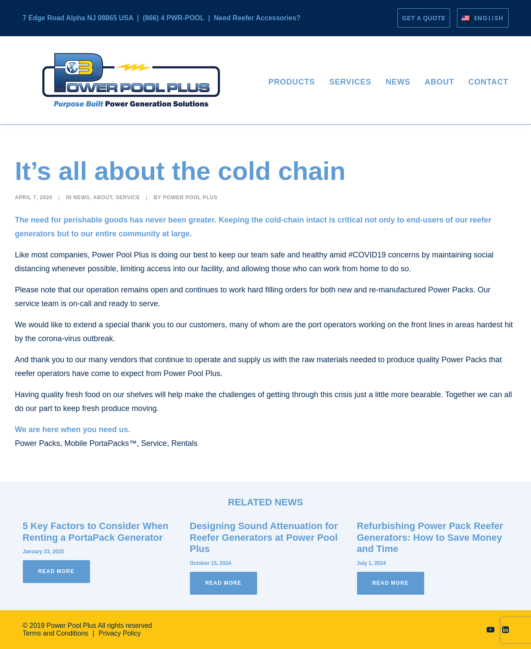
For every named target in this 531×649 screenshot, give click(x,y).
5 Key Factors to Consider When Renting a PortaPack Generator (96, 531)
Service (127, 197)
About (439, 82)
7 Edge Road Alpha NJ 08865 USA (78, 18)
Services (350, 82)
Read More (56, 571)
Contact (489, 82)
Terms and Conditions (55, 633)
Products (291, 82)
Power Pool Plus (190, 197)
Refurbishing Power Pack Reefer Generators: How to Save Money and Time (430, 537)
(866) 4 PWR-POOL (173, 18)
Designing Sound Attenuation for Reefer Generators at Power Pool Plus (264, 537)
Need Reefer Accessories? (257, 18)
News (397, 82)
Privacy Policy (120, 633)
